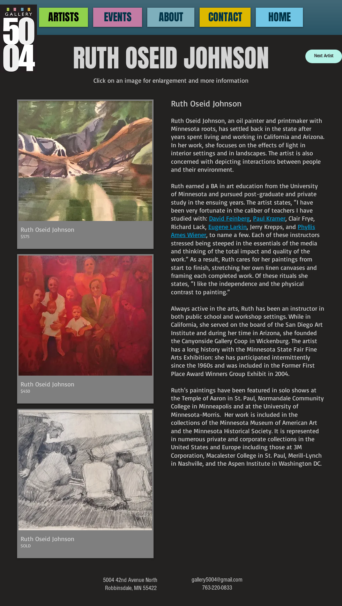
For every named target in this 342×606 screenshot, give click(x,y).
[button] (85, 174)
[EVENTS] (117, 17)
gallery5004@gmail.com (217, 579)
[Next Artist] (323, 56)
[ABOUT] (170, 17)
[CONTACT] (225, 17)
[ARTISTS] (63, 17)
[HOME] (279, 17)
